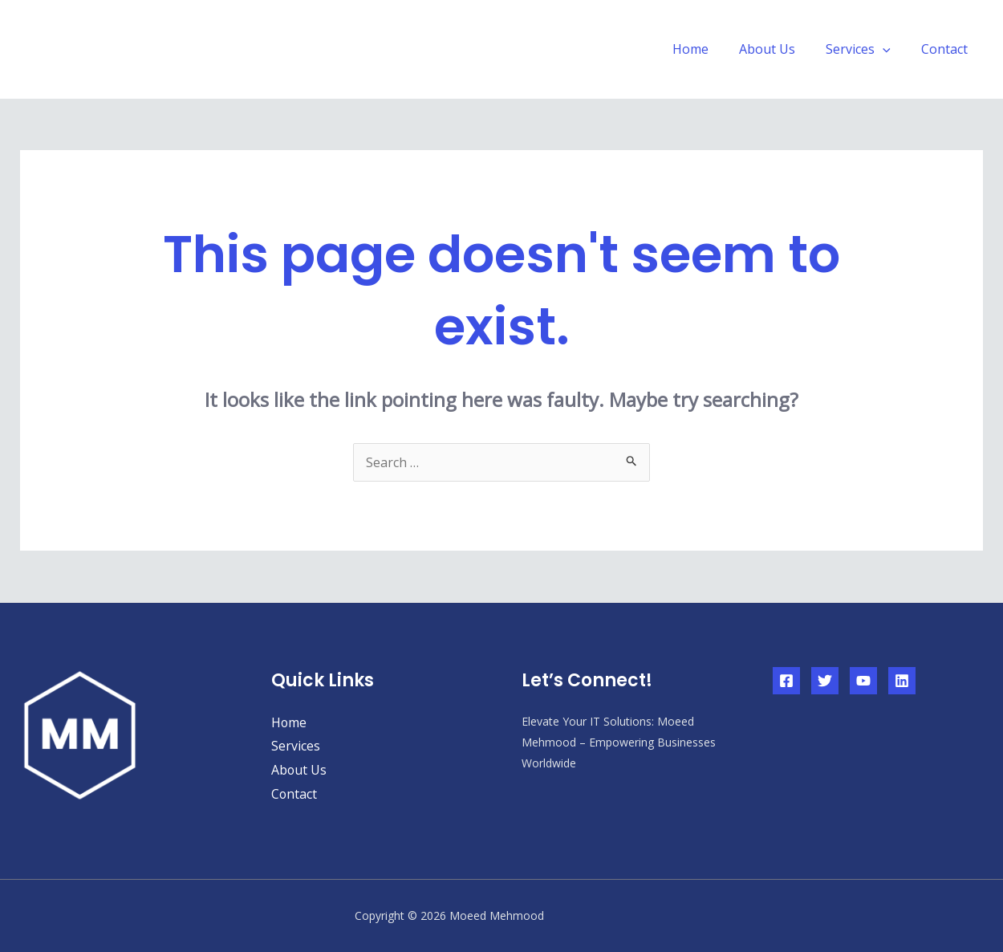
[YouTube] (863, 680)
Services (865, 49)
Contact (947, 49)
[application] (890, 49)
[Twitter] (825, 680)
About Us (779, 49)
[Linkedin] (902, 680)
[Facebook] (786, 680)
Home (707, 49)
